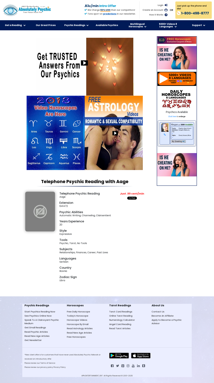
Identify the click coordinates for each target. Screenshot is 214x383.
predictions (109, 13)
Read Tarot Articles (119, 328)
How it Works (156, 14)
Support (198, 25)
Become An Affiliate (163, 315)
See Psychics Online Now (38, 315)
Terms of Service (47, 363)
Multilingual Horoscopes (137, 25)
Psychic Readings (76, 25)
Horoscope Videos (77, 319)
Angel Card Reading (120, 324)
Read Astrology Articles (80, 328)
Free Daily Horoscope (78, 311)
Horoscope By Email (77, 324)
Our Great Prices (46, 25)
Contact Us (158, 311)
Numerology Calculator (122, 319)
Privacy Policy (60, 367)
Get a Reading (15, 25)
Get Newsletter (33, 340)
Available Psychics (107, 25)
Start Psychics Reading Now (40, 311)
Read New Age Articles (37, 336)
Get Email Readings (35, 327)
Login (160, 5)
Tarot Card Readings (120, 311)
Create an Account (153, 10)
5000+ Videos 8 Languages (168, 25)
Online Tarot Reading (120, 315)
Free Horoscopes (76, 336)
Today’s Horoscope (77, 315)
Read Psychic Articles (36, 331)
